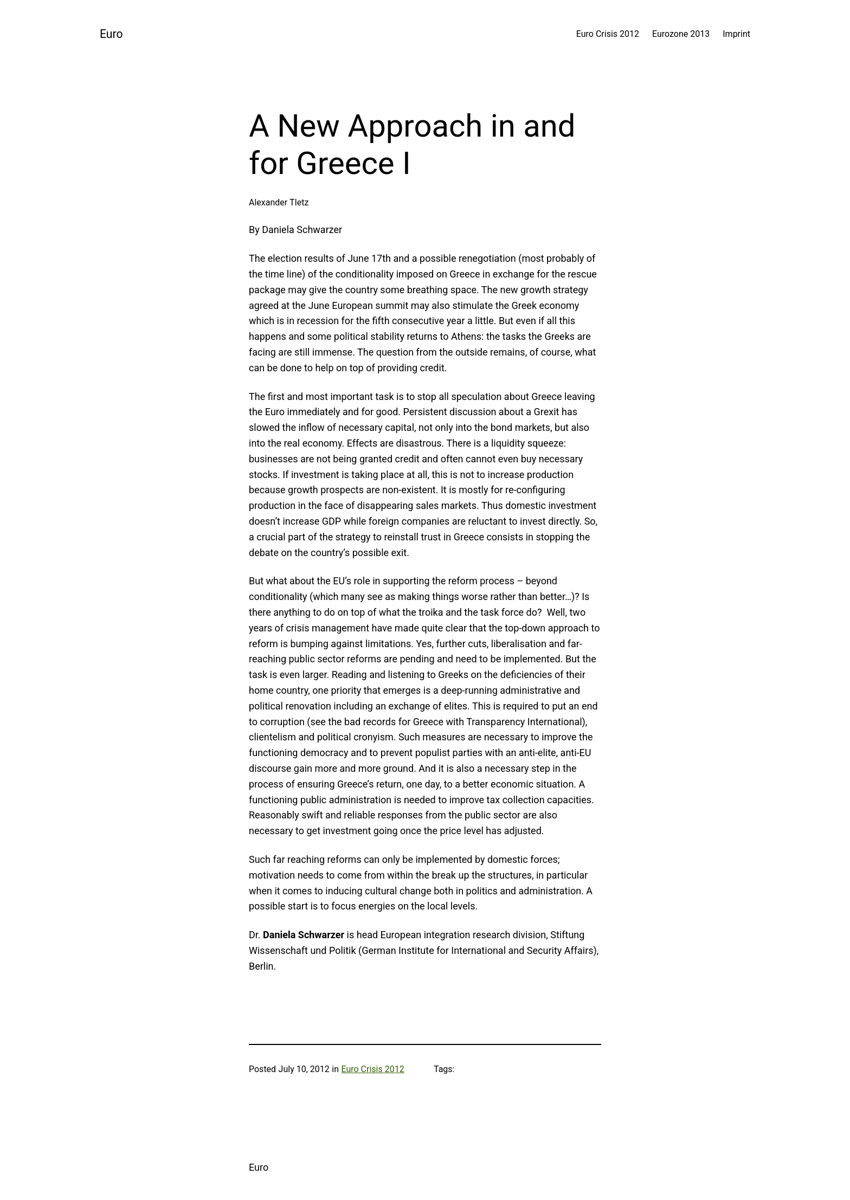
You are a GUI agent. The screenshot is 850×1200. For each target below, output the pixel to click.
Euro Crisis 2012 (372, 1069)
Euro (111, 34)
